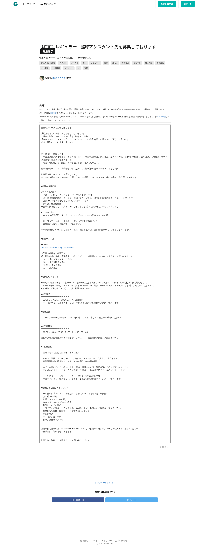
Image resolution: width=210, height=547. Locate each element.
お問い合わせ (121, 540)
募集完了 (48, 51)
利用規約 (53, 113)
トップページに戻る (104, 482)
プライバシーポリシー (101, 540)
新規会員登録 (167, 4)
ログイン (188, 4)
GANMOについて (48, 4)
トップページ (29, 4)
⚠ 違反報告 (161, 116)
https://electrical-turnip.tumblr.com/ (57, 247)
